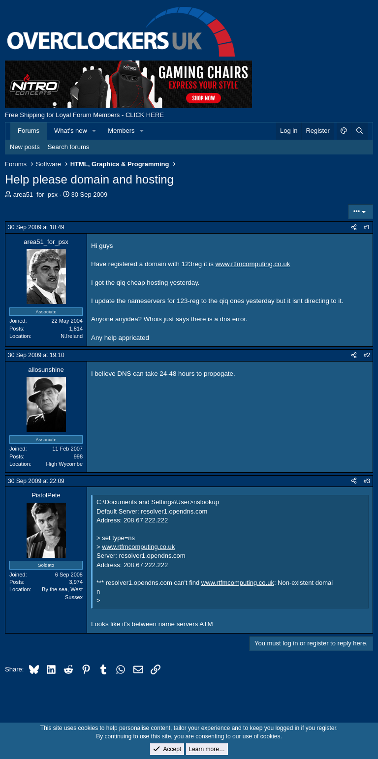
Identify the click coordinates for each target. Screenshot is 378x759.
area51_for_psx (35, 194)
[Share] (353, 227)
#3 (367, 481)
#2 (367, 355)
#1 (367, 227)
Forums (28, 130)
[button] (94, 130)
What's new (70, 130)
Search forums (69, 147)
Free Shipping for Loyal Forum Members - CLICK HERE (84, 115)
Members (121, 130)
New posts (25, 147)
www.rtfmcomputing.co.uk (253, 264)
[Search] (359, 130)
